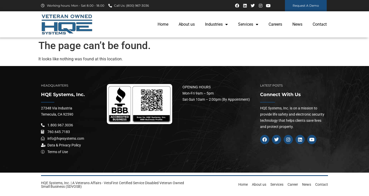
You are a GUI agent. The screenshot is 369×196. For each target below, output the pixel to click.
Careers (275, 24)
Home (163, 24)
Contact (320, 24)
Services (248, 24)
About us (187, 24)
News (297, 24)
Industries (216, 24)
